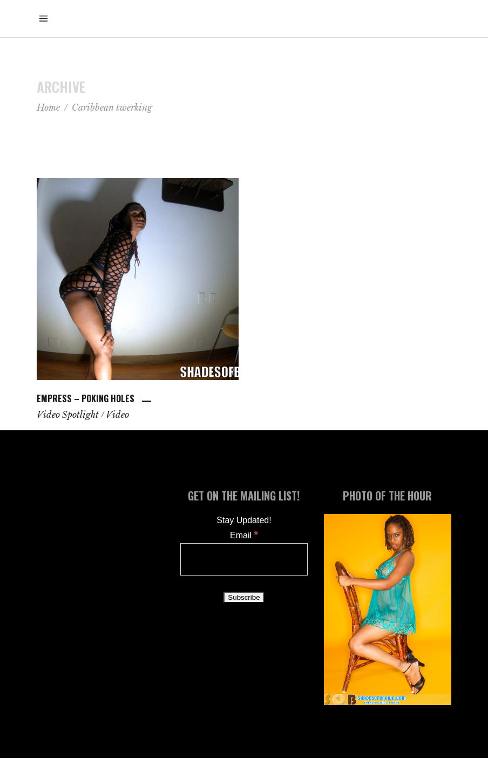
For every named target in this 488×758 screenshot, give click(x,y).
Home (48, 107)
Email (244, 535)
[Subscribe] (243, 597)
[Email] (244, 559)
